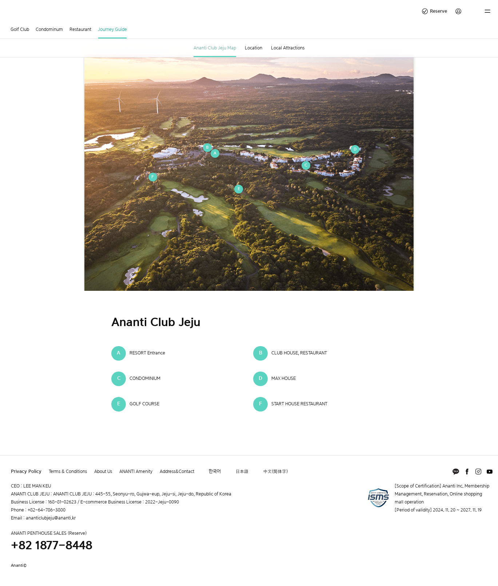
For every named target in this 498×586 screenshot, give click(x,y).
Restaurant (80, 29)
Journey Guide (112, 29)
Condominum (49, 29)
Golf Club (20, 29)
